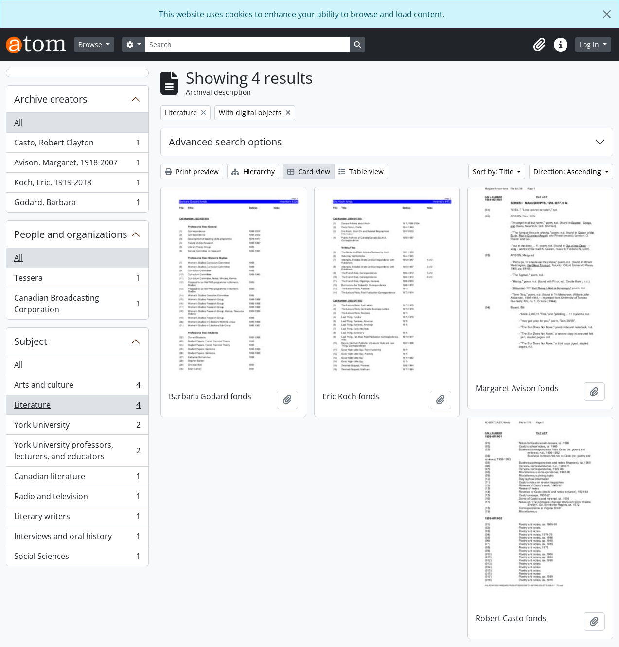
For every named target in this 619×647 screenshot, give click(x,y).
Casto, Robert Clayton (77, 145)
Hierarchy (253, 171)
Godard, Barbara (77, 204)
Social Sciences (77, 558)
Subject (30, 341)
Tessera (77, 280)
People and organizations (70, 234)
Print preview (192, 171)
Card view (308, 171)
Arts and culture (77, 387)
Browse (91, 44)
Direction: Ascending (568, 171)
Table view (361, 171)
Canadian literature (77, 478)
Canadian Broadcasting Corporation (77, 303)
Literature (77, 407)
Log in (590, 44)
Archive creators (51, 99)
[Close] (607, 14)
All (18, 122)
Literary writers (77, 518)
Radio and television (77, 498)
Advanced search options (225, 141)
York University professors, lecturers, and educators (77, 450)
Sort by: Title (494, 171)
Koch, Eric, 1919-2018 (77, 185)
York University (77, 427)
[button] (539, 44)
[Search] (247, 44)
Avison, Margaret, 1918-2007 (77, 165)
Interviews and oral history (77, 538)
